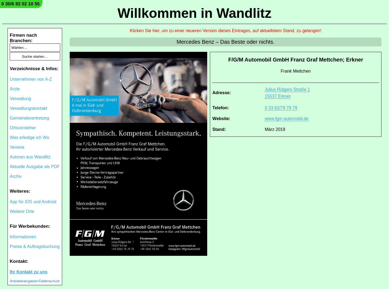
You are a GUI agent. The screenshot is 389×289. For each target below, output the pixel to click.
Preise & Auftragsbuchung (35, 246)
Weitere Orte (22, 211)
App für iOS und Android (33, 201)
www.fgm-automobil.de (286, 118)
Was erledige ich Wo (29, 137)
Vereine (17, 147)
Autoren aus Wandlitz (30, 157)
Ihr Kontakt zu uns (29, 272)
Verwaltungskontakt (28, 108)
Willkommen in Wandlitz (194, 13)
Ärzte (15, 89)
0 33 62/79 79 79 (281, 108)
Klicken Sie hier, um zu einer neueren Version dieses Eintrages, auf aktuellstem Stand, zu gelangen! (225, 30)
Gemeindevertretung (29, 118)
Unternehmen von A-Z (31, 79)
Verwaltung (20, 98)
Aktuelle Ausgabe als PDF (35, 166)
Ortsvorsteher (23, 127)
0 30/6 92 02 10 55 (20, 3)
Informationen (23, 236)
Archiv (16, 176)
